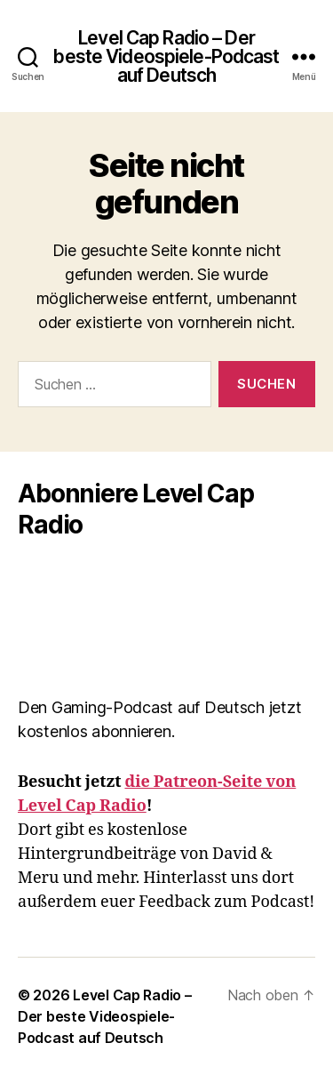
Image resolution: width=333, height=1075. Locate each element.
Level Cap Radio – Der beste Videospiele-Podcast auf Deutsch (166, 56)
